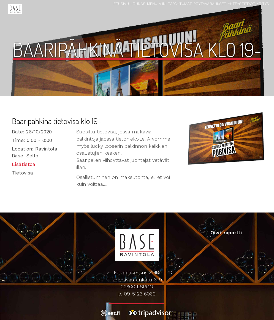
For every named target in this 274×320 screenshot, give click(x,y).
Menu (152, 3)
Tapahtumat (180, 3)
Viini (162, 3)
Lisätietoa (23, 164)
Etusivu (121, 3)
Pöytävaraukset (210, 3)
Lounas (138, 3)
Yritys (263, 3)
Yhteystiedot (241, 3)
